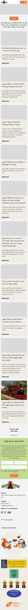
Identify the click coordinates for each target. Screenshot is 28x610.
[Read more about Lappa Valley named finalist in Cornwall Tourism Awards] (14, 320)
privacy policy (15, 471)
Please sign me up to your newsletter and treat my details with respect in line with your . (15, 471)
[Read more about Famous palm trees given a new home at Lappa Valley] (14, 282)
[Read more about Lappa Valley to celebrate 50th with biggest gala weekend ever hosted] (14, 405)
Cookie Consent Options (8, 527)
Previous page (14, 429)
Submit (14, 475)
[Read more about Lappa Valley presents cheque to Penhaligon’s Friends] (14, 163)
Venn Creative (9, 519)
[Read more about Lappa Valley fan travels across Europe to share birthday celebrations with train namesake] (14, 200)
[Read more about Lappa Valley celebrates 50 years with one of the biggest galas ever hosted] (14, 357)
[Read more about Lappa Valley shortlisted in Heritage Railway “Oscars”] (14, 123)
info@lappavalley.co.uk (7, 505)
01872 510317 (5, 503)
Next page (14, 431)
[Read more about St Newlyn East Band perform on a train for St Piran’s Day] (14, 49)
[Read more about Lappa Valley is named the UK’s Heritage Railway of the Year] (14, 85)
